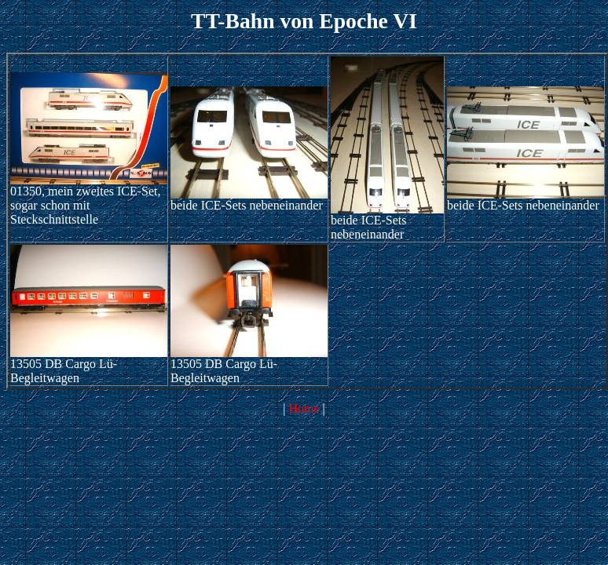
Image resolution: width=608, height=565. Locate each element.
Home (303, 408)
